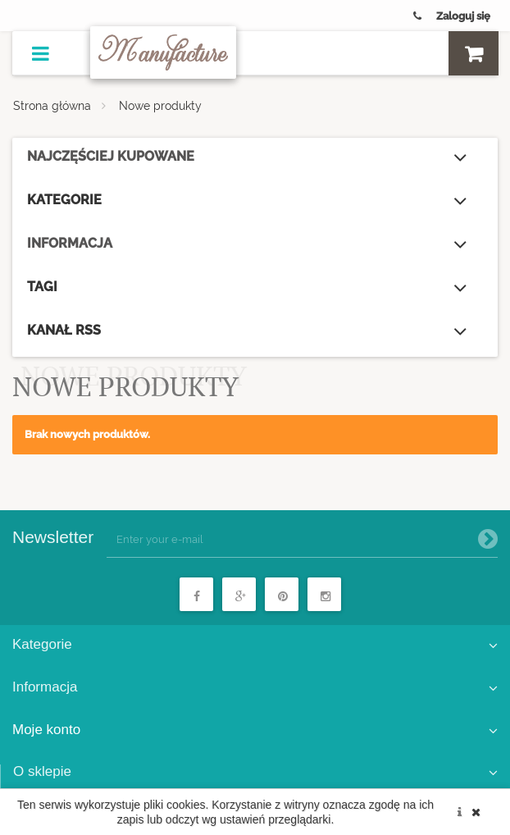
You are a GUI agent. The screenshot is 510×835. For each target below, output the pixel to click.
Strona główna (52, 105)
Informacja (69, 243)
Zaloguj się (463, 16)
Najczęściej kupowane (110, 156)
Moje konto (46, 729)
